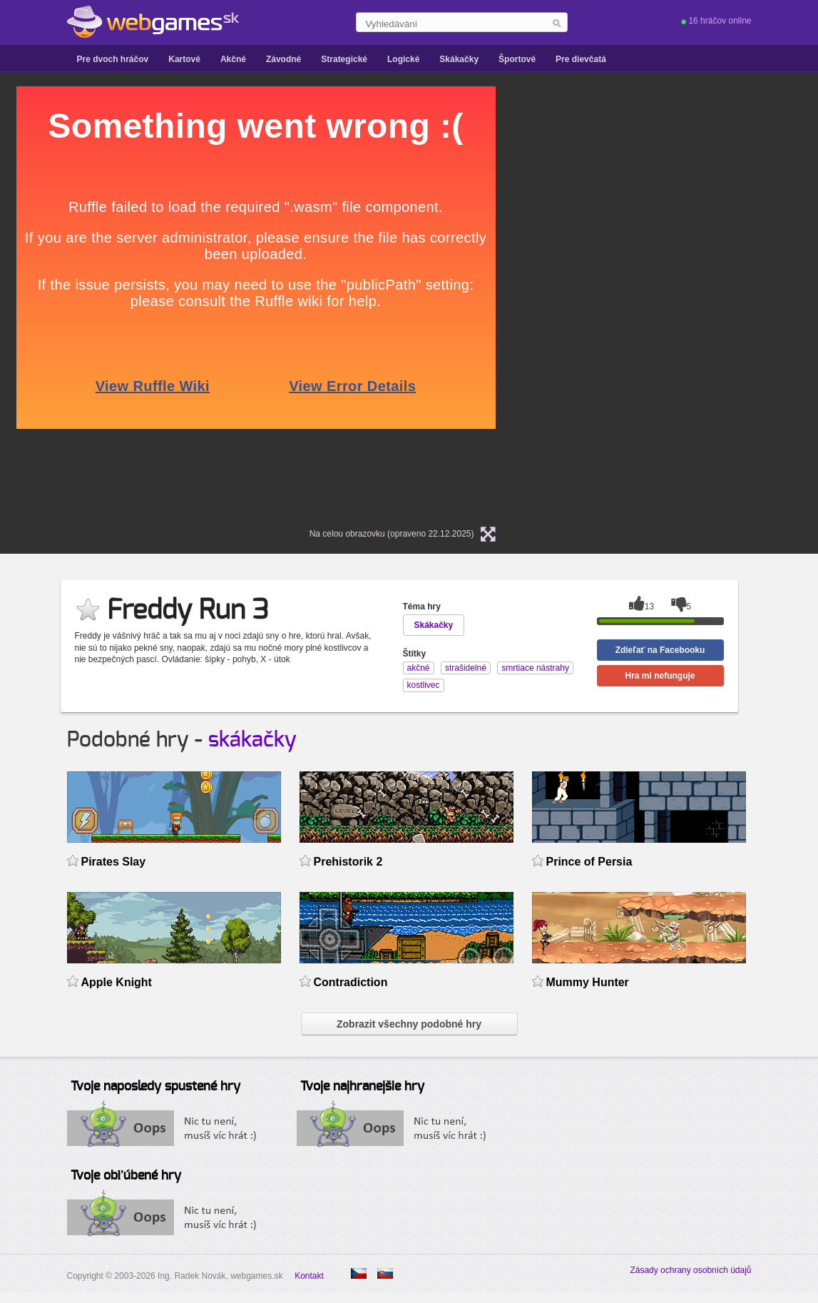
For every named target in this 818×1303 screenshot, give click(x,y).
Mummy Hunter (587, 982)
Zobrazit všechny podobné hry (409, 1024)
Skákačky (459, 59)
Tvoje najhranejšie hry (362, 1086)
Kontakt (309, 1276)
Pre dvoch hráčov (113, 59)
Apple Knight (116, 982)
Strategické (344, 59)
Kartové (184, 59)
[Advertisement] (695, 300)
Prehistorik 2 (348, 862)
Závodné (283, 59)
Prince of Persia (589, 862)
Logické (403, 59)
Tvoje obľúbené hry (126, 1176)
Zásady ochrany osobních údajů (690, 1270)
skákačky (252, 740)
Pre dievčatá (581, 59)
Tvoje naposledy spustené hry (155, 1086)
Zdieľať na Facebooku (660, 650)
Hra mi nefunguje (660, 676)
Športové (517, 59)
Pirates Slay (113, 862)
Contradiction (351, 982)
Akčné (233, 59)
